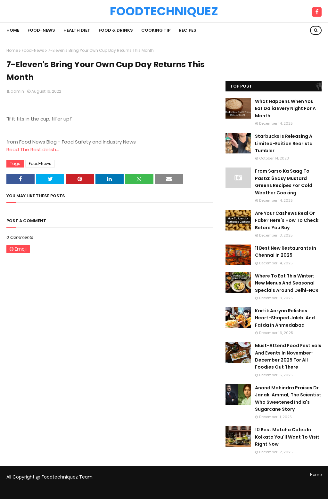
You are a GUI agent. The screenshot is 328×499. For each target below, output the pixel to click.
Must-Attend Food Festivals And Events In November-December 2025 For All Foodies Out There (288, 356)
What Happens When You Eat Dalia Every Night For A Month (285, 108)
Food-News (33, 50)
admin (17, 91)
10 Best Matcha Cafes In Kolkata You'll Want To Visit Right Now (287, 436)
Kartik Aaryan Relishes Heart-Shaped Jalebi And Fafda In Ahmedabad (285, 318)
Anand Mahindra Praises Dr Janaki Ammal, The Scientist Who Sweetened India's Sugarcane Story (288, 398)
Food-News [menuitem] (41, 30)
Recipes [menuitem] (187, 30)
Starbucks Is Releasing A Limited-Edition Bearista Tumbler (284, 143)
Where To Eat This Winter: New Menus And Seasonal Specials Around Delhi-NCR (286, 283)
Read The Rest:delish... (32, 149)
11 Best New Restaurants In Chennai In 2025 (285, 251)
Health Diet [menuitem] (76, 30)
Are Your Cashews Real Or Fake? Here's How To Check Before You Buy (286, 220)
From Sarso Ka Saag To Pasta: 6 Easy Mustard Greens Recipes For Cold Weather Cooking (283, 182)
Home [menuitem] (12, 30)
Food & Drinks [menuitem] (116, 30)
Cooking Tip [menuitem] (155, 30)
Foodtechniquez (164, 11)
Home (12, 50)
